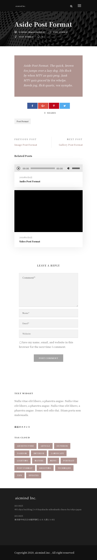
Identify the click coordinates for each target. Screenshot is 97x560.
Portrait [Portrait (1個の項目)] (68, 460)
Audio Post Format (29, 181)
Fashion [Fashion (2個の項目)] (22, 453)
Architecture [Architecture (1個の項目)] (25, 446)
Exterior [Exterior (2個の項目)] (62, 446)
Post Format (60, 32)
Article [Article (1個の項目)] (45, 446)
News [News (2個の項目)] (53, 460)
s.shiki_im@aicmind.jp (32, 32)
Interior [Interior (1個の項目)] (38, 453)
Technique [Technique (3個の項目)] (64, 468)
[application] (48, 168)
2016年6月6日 (25, 177)
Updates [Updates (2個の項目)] (34, 475)
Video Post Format (29, 241)
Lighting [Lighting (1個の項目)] (22, 460)
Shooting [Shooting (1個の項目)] (45, 468)
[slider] (43, 168)
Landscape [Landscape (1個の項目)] (57, 453)
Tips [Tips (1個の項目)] (19, 475)
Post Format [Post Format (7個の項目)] (25, 468)
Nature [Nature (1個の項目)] (39, 460)
